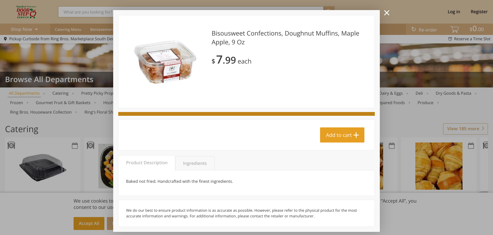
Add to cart (339, 134)
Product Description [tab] (147, 163)
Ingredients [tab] (195, 163)
